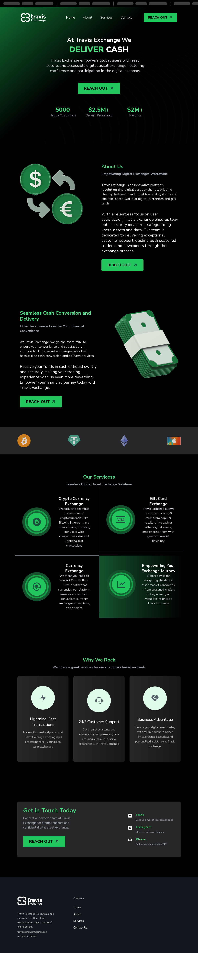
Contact (126, 18)
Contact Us (80, 928)
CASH (99, 49)
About (87, 18)
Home (70, 18)
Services (106, 18)
